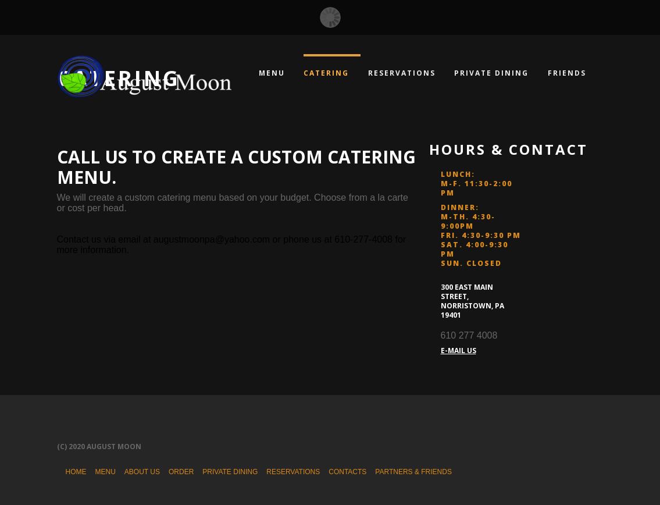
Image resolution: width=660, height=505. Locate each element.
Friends (567, 73)
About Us (142, 472)
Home (76, 472)
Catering (326, 73)
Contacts (347, 472)
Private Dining (491, 73)
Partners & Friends (413, 472)
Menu (272, 73)
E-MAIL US (458, 350)
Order (181, 472)
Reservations (402, 73)
